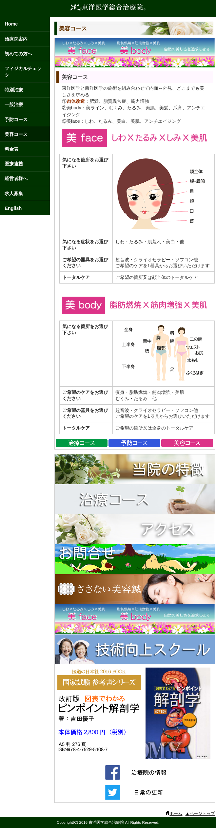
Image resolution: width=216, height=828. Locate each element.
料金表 (11, 149)
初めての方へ (18, 53)
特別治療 (14, 89)
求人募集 (14, 193)
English (13, 208)
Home (11, 24)
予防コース (16, 119)
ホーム (175, 813)
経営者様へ (16, 178)
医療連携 (14, 163)
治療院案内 (16, 39)
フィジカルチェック (23, 72)
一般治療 (14, 104)
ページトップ (202, 813)
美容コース (16, 134)
